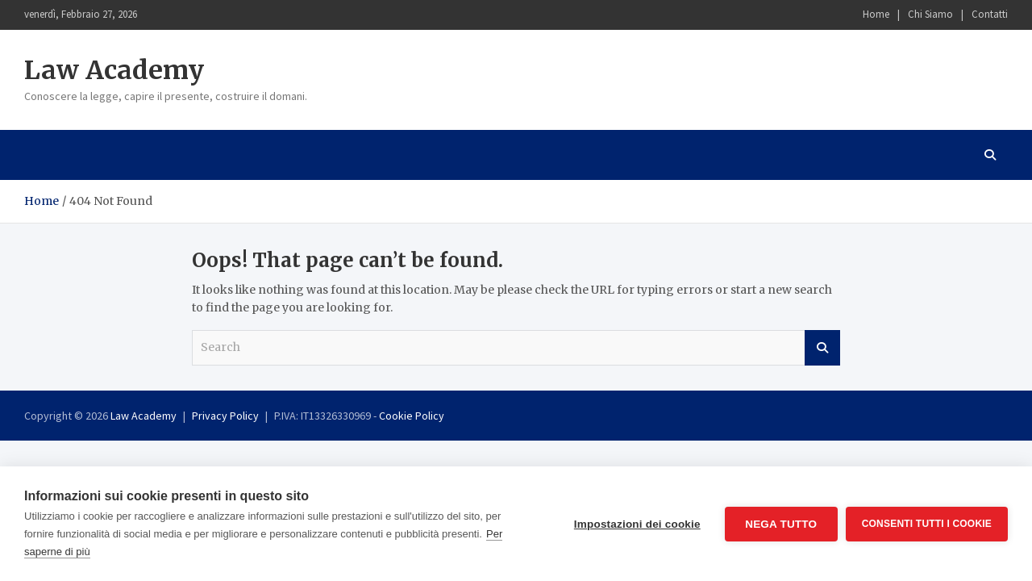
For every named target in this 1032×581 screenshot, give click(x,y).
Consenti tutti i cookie (927, 523)
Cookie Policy (411, 415)
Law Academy (114, 70)
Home (876, 14)
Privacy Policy (225, 415)
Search (822, 348)
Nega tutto (781, 524)
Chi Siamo (930, 14)
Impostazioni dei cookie (637, 524)
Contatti (990, 14)
